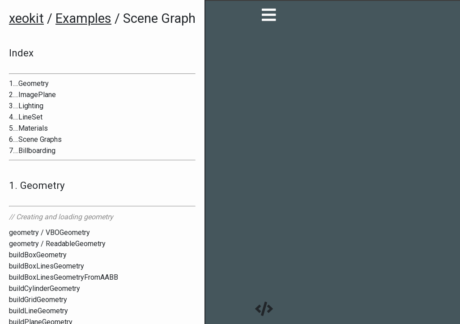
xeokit (26, 18)
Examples (83, 18)
